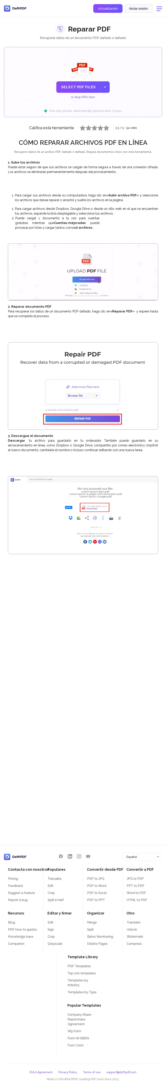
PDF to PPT (96, 900)
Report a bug (17, 900)
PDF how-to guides (22, 929)
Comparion (16, 944)
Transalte (54, 879)
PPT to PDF (135, 886)
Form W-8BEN (78, 1038)
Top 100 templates (82, 973)
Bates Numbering (100, 936)
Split (90, 929)
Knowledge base (20, 936)
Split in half (56, 900)
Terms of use (92, 1072)
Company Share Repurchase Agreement (79, 1019)
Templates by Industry (78, 982)
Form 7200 (76, 1045)
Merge (92, 922)
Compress (134, 944)
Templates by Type (82, 992)
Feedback (15, 886)
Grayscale (55, 944)
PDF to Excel (97, 893)
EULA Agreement (41, 1072)
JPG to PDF (135, 879)
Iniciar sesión (138, 8)
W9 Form (74, 1031)
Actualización (108, 8)
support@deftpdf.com (121, 1072)
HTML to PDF (137, 900)
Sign (51, 929)
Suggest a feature (21, 893)
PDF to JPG (95, 879)
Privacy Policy (67, 1072)
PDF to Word (96, 886)
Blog (11, 922)
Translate (134, 922)
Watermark (135, 936)
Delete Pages (97, 944)
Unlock (132, 929)
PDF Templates (79, 966)
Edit (50, 886)
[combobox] (142, 857)
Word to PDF (136, 893)
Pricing (13, 879)
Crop (51, 893)
